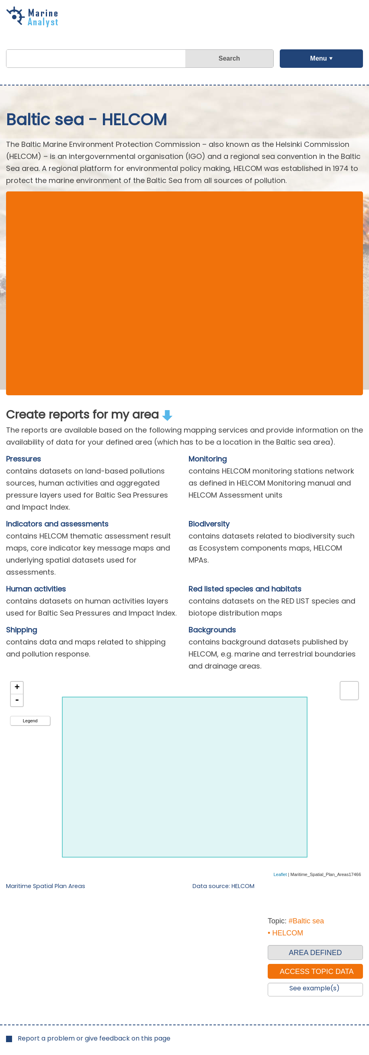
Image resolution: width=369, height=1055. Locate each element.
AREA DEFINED (315, 953)
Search (229, 58)
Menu (318, 58)
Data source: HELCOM (223, 886)
